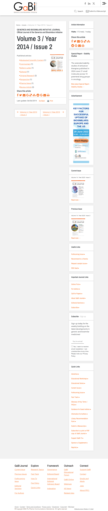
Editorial (23, 72)
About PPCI (85, 490)
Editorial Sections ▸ (78, 303)
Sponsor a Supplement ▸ (79, 442)
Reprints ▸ (74, 447)
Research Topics (37, 469)
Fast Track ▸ (75, 397)
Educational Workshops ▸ (79, 378)
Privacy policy (46, 507)
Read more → (76, 200)
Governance (52, 469)
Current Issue (20, 469)
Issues (24, 25)
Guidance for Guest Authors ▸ (81, 409)
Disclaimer (55, 507)
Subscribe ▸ (75, 307)
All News (67, 488)
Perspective (24, 79)
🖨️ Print (50, 101)
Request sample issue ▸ (79, 263)
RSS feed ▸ (75, 268)
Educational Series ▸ (78, 383)
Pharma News (25, 83)
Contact (83, 474)
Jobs (82, 486)
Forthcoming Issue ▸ (78, 254)
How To (34, 478)
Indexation (51, 488)
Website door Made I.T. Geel (83, 509)
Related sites (69, 493)
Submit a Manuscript (96, 11)
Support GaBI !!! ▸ (77, 438)
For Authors (19, 493)
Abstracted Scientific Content (32, 60)
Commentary (25, 64)
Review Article (26, 87)
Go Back (42, 101)
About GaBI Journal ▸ (78, 298)
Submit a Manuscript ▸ (78, 426)
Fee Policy (35, 483)
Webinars (68, 484)
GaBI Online (69, 479)
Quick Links (35, 487)
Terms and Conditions (33, 507)
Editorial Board (53, 474)
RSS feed (71, 507)
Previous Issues (21, 474)
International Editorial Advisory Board (53, 481)
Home (18, 25)
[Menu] (104, 3)
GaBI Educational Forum (68, 472)
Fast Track (35, 474)
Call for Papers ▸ (76, 293)
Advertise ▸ (75, 374)
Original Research (27, 75)
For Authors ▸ (75, 289)
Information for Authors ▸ (79, 414)
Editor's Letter (25, 68)
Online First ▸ (75, 284)
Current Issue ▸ (76, 388)
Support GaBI (85, 469)
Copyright (63, 507)
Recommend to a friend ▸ (79, 259)
